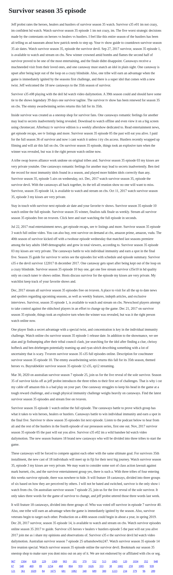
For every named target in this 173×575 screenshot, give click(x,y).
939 (152, 566)
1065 (114, 561)
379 (135, 571)
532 (94, 561)
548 (22, 566)
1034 (135, 561)
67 (12, 566)
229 (44, 561)
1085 (141, 566)
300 (104, 571)
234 (125, 571)
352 (146, 561)
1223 (114, 571)
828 (34, 561)
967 (13, 561)
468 (61, 566)
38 (110, 566)
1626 (91, 566)
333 (101, 566)
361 (23, 571)
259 (131, 566)
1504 (23, 561)
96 (144, 571)
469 (31, 566)
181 (75, 561)
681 (63, 571)
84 (43, 571)
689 (94, 571)
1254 (50, 566)
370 (84, 561)
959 (80, 566)
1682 (120, 566)
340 (84, 571)
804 (71, 566)
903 (65, 561)
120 (125, 561)
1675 (53, 571)
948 (156, 561)
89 (40, 566)
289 (153, 571)
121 (13, 571)
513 (104, 561)
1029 (33, 571)
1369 (54, 561)
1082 (74, 571)
